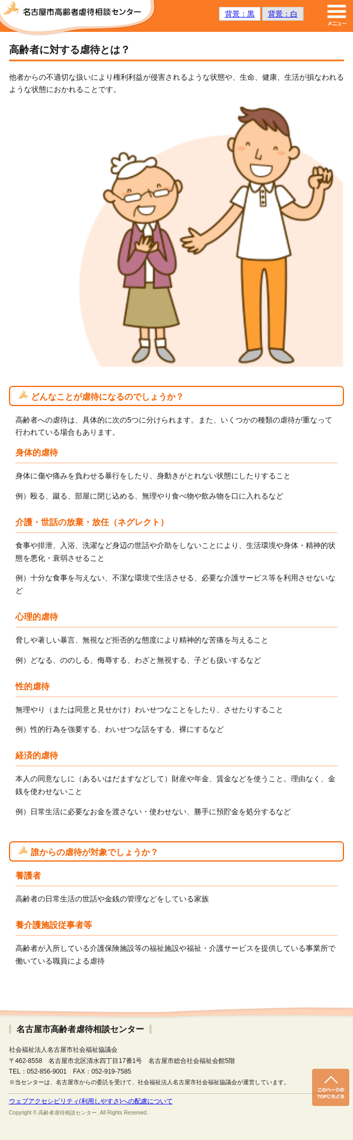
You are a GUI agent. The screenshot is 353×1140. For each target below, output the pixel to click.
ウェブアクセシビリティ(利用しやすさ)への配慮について (91, 1101)
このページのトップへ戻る (330, 1087)
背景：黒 (240, 14)
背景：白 (283, 14)
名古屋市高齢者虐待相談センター (78, 18)
